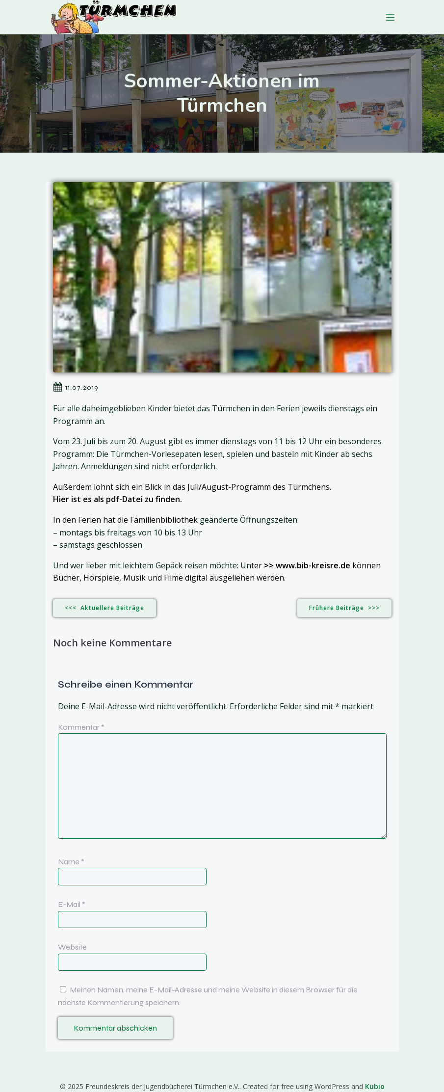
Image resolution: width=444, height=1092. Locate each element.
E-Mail (71, 904)
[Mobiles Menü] (390, 17)
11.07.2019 (75, 387)
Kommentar (81, 727)
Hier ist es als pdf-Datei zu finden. (117, 499)
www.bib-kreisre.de (313, 565)
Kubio (375, 1086)
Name (71, 861)
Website (72, 947)
